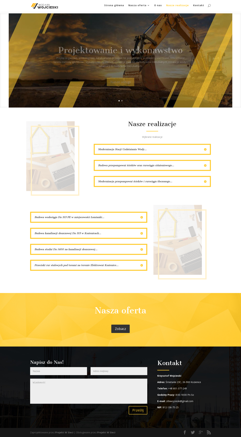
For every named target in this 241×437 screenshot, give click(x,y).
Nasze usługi (120, 85)
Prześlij (138, 410)
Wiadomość (88, 391)
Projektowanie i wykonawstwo (120, 53)
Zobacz (120, 328)
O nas (158, 7)
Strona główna (114, 7)
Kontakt (198, 7)
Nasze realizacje (177, 7)
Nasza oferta (137, 7)
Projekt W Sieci (64, 432)
